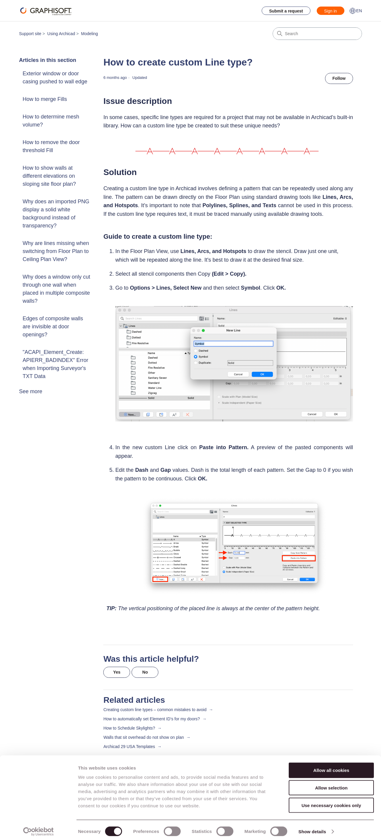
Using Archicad (61, 33)
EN (355, 10)
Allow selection (331, 784)
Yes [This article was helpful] (116, 672)
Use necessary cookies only (331, 802)
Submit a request (286, 11)
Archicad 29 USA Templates (129, 746)
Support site (30, 33)
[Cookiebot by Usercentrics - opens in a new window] (39, 828)
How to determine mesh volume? (51, 121)
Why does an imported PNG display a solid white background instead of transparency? (56, 214)
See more (30, 391)
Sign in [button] (330, 11)
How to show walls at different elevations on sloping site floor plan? (49, 176)
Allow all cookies (331, 766)
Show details (312, 828)
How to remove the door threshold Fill (51, 146)
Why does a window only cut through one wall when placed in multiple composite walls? (56, 289)
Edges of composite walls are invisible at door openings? (53, 327)
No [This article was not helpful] (145, 672)
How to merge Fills (45, 99)
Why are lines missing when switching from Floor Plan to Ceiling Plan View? (56, 251)
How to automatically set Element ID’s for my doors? (151, 718)
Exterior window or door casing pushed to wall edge (55, 78)
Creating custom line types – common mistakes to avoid (154, 709)
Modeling (89, 33)
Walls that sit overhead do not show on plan (143, 737)
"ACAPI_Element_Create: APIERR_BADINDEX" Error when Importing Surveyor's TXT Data (55, 364)
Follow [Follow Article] (339, 78)
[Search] (317, 34)
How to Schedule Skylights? (129, 728)
